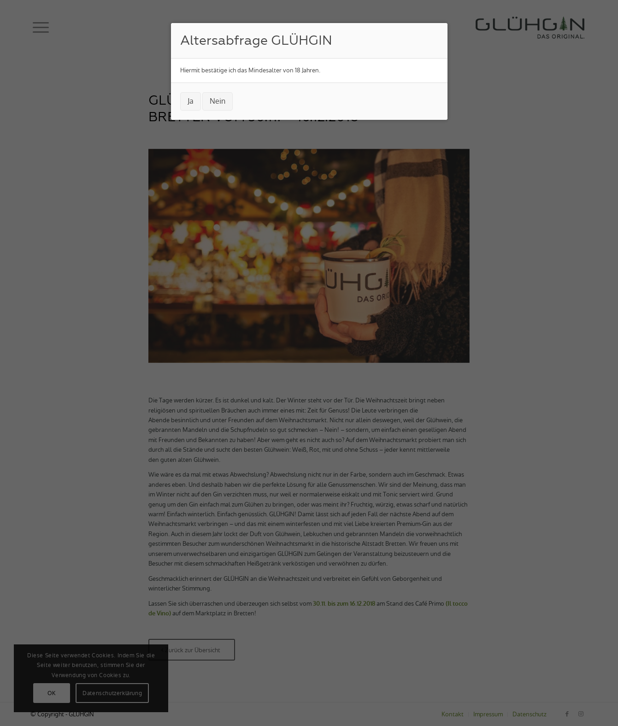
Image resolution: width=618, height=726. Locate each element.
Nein (217, 101)
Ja (191, 101)
